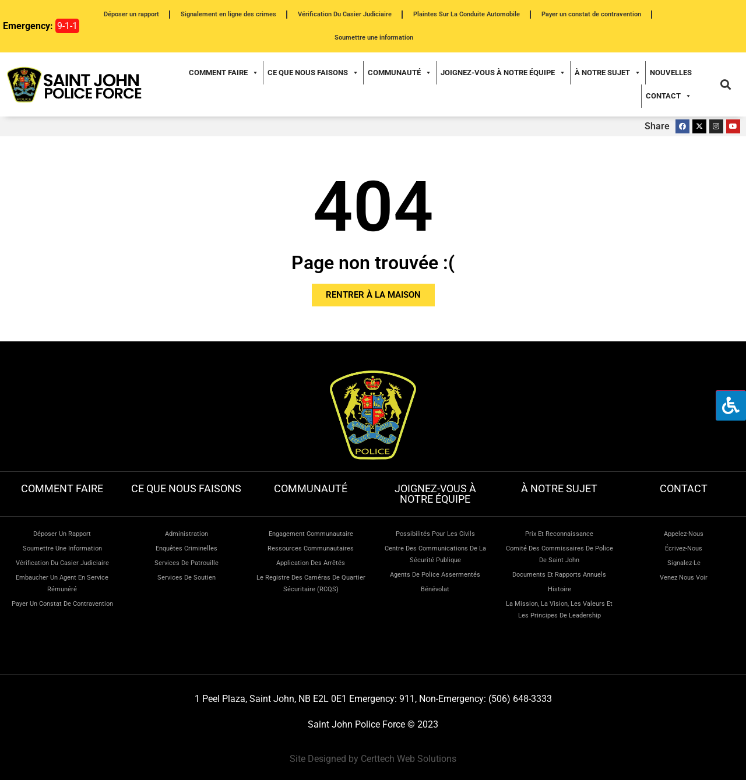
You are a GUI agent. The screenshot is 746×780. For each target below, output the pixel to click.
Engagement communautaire (311, 534)
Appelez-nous (683, 534)
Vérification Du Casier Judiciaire (345, 14)
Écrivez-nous (683, 548)
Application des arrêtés (310, 563)
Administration (186, 534)
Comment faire (224, 72)
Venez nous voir (684, 577)
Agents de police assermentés (435, 574)
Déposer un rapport (131, 14)
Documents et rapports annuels (559, 574)
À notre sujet (608, 72)
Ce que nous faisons (313, 72)
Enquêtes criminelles (186, 548)
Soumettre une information (374, 37)
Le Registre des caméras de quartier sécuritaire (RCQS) (310, 583)
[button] (725, 84)
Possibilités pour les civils (435, 534)
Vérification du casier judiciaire (62, 563)
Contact (669, 96)
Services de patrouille (186, 563)
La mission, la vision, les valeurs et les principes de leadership (559, 609)
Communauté (400, 72)
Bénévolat (435, 589)
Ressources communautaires (311, 548)
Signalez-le (684, 563)
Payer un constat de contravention (591, 14)
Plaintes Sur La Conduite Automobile (466, 14)
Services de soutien (186, 577)
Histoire (559, 589)
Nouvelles (671, 72)
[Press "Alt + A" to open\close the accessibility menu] (731, 405)
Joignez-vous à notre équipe (503, 72)
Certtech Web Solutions (408, 758)
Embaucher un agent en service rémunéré (62, 583)
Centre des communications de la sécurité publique (435, 554)
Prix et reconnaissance (559, 534)
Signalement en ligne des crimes (228, 14)
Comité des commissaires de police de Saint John (559, 554)
